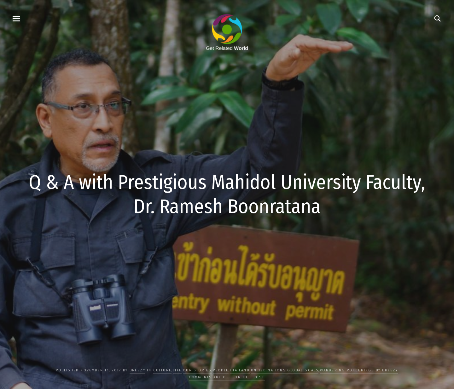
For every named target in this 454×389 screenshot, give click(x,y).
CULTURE (162, 370)
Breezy (137, 370)
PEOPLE (221, 370)
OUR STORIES (197, 370)
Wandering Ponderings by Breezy (359, 370)
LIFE (177, 370)
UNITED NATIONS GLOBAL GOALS (284, 370)
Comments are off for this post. (227, 377)
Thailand (240, 370)
